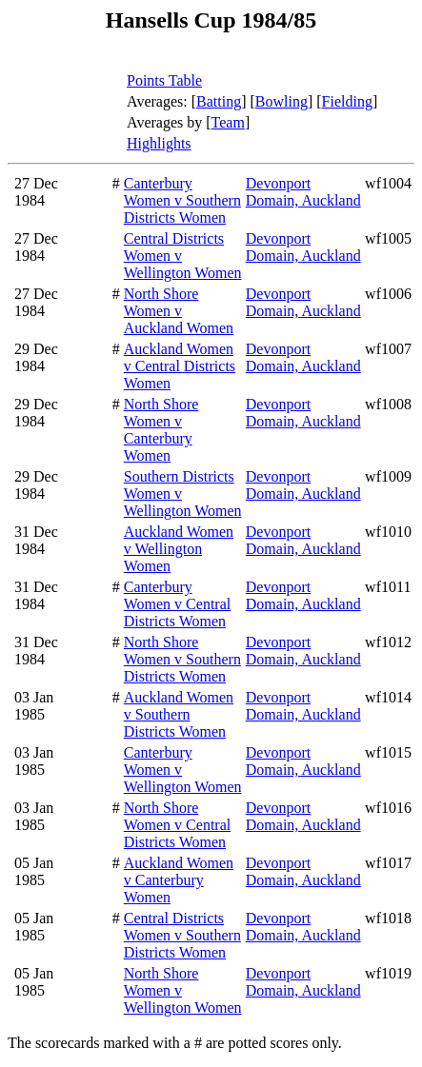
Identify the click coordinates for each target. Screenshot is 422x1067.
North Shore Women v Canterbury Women (161, 430)
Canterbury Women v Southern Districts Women (182, 200)
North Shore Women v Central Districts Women (177, 825)
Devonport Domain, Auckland (303, 191)
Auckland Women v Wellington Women (178, 549)
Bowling (281, 101)
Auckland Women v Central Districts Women (179, 366)
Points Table (164, 80)
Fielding (347, 101)
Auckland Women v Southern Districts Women (178, 714)
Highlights (159, 143)
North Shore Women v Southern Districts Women (182, 659)
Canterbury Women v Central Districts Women (177, 604)
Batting (218, 101)
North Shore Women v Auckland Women (178, 311)
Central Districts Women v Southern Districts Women (182, 935)
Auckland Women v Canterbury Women (178, 880)
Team (228, 122)
